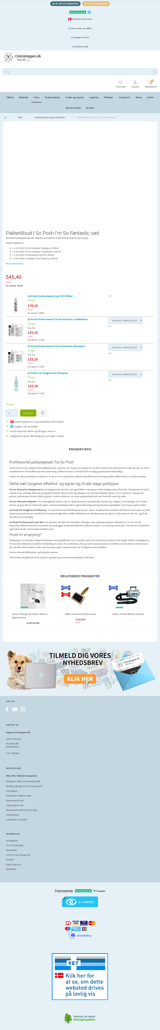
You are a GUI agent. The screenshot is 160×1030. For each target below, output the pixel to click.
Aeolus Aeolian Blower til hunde (128, 614)
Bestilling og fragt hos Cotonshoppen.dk (24, 786)
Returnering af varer (15, 800)
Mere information (14, 264)
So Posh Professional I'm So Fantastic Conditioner (58, 320)
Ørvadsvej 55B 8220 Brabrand (12, 745)
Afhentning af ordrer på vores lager (21, 810)
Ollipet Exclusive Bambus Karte (80, 614)
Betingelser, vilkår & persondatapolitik (23, 781)
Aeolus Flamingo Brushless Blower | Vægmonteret (30, 616)
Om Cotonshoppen (15, 845)
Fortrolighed (11, 791)
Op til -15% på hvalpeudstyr (64, 4)
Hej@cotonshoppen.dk (18, 732)
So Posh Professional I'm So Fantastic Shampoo (56, 346)
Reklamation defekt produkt (18, 795)
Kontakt (9, 859)
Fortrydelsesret (12, 814)
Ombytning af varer (14, 805)
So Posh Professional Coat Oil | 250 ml (50, 296)
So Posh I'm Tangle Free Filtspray (48, 373)
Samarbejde (11, 850)
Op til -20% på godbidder (97, 4)
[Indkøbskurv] (150, 83)
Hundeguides (12, 840)
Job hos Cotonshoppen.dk (18, 855)
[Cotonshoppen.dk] (22, 58)
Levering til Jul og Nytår (16, 819)
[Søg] (155, 72)
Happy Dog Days (13, 864)
